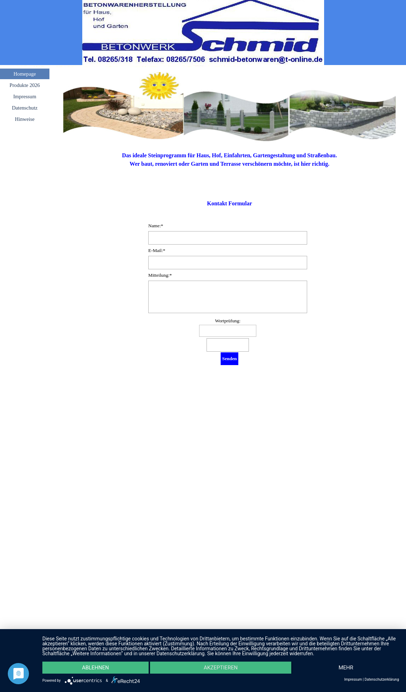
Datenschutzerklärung (382, 679)
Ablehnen (95, 667)
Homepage (24, 74)
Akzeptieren (221, 667)
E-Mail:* (156, 250)
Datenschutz (24, 108)
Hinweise (24, 119)
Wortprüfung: (227, 320)
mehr (346, 667)
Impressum (24, 96)
